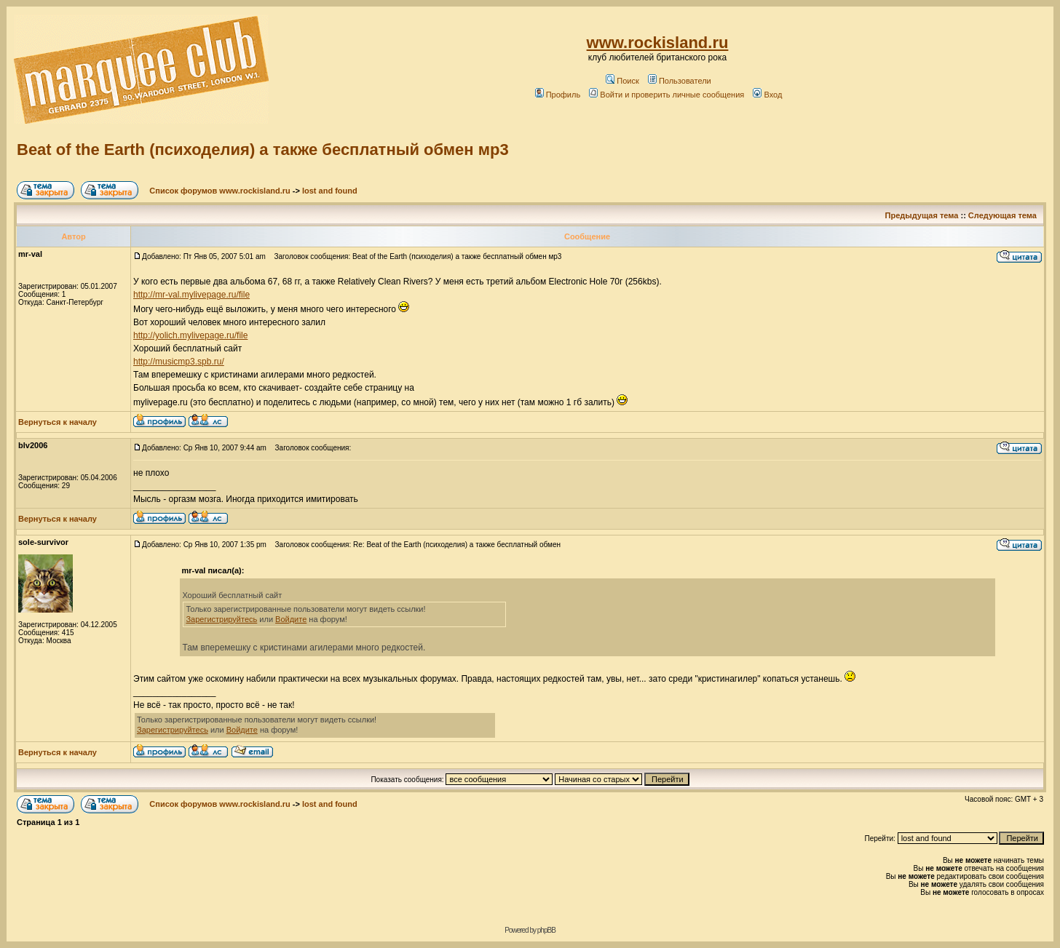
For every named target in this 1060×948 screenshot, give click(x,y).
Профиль (558, 94)
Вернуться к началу (57, 422)
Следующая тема (1002, 215)
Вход (767, 94)
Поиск (622, 80)
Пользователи (679, 80)
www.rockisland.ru (658, 42)
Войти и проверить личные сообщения (666, 94)
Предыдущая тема (922, 215)
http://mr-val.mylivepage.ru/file (191, 295)
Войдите (290, 619)
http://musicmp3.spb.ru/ (178, 362)
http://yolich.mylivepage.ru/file (190, 335)
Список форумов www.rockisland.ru (219, 190)
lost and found (329, 190)
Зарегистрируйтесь (221, 619)
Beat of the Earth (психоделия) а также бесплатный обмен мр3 (263, 149)
